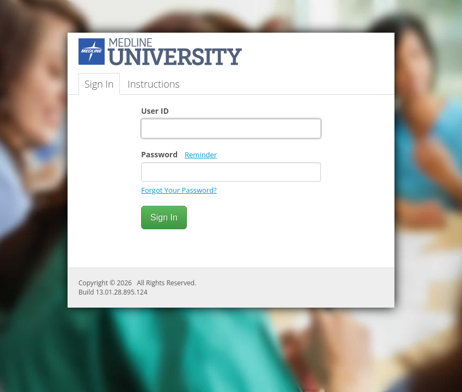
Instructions (153, 83)
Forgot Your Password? (179, 190)
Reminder (201, 155)
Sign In (99, 83)
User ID (155, 111)
